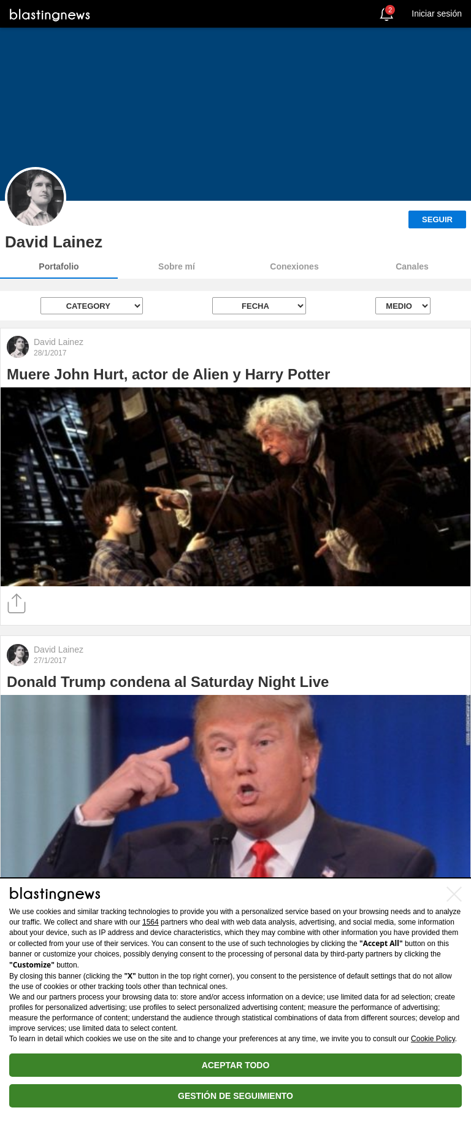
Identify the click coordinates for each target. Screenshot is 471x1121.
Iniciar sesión (437, 13)
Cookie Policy (433, 1038)
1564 (150, 922)
